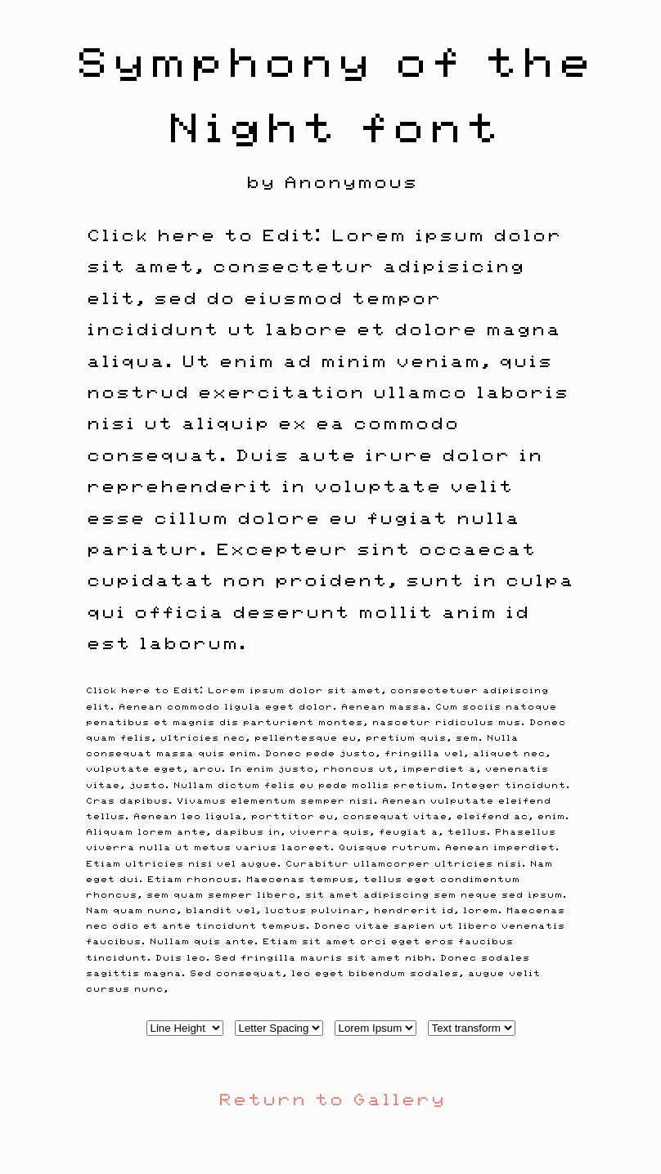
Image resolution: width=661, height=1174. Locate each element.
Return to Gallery (330, 1097)
